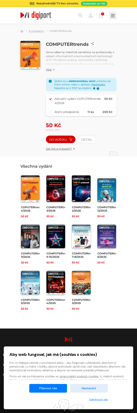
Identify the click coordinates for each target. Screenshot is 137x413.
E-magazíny (36, 30)
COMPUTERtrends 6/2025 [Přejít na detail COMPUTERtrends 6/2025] (109, 255)
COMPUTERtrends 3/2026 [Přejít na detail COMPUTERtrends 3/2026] (58, 209)
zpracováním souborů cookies (79, 376)
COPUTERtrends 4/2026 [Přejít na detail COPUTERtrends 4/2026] (32, 209)
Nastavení (89, 388)
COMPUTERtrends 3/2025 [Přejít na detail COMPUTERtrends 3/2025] (84, 301)
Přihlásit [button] (91, 15)
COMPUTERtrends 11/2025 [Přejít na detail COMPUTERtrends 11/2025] (33, 255)
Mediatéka (98, 84)
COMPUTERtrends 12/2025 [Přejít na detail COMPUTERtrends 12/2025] (109, 209)
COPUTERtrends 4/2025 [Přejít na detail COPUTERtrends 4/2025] (57, 301)
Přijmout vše (48, 388)
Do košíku (60, 139)
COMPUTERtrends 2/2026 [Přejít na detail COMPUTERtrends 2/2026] (84, 209)
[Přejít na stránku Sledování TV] (68, 3)
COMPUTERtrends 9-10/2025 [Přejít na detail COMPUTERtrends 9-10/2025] (58, 255)
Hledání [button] (80, 15)
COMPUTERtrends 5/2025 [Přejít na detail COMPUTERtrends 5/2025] (33, 301)
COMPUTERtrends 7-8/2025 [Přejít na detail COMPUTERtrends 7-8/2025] (84, 255)
